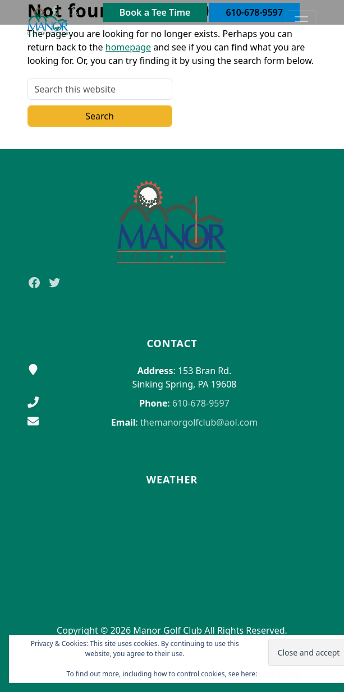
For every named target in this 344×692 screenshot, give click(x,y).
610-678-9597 (201, 403)
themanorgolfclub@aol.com (199, 422)
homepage (128, 47)
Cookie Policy (279, 674)
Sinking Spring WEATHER (172, 542)
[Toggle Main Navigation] (301, 21)
